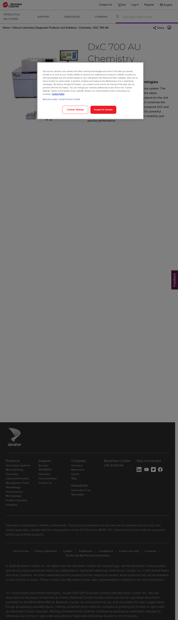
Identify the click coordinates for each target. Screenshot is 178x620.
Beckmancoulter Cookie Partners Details (61, 99)
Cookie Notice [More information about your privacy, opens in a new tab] (58, 94)
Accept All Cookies (103, 109)
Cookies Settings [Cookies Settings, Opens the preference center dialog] (75, 109)
